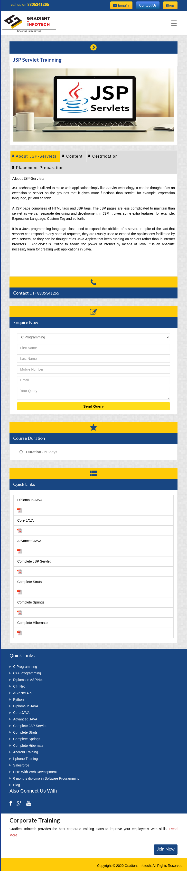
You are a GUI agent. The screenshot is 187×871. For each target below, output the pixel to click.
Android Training (23, 752)
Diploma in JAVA (23, 706)
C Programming (23, 667)
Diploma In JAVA (30, 500)
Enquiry (121, 5)
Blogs (170, 5)
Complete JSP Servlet (34, 561)
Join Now (166, 849)
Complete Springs (30, 602)
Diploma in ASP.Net (26, 680)
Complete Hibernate (32, 623)
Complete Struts (29, 582)
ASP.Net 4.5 (20, 693)
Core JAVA (25, 520)
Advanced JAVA (29, 541)
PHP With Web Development (33, 772)
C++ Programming (25, 673)
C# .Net (17, 686)
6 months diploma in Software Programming (44, 778)
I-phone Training (23, 759)
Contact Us (148, 5)
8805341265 (38, 4)
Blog (14, 785)
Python (16, 699)
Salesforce (19, 765)
